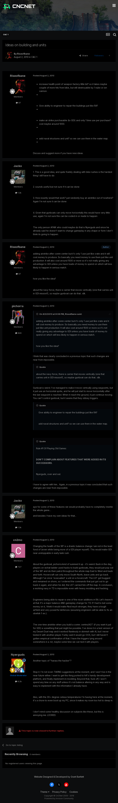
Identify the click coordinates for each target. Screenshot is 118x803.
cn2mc (17, 540)
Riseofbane (23, 53)
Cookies (73, 792)
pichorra (18, 306)
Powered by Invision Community (59, 798)
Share (83, 55)
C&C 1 (34, 57)
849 (18, 333)
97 (18, 102)
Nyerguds (18, 654)
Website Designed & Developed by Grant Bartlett (59, 776)
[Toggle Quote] (37, 314)
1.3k (18, 192)
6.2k (18, 681)
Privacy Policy (59, 792)
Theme (44, 792)
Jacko (18, 166)
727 (18, 567)
